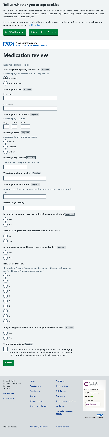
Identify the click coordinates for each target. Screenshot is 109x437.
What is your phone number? (22, 173)
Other (11, 152)
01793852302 (8, 398)
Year (23, 122)
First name (8, 94)
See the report (91, 404)
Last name (8, 104)
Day (5, 122)
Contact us (60, 381)
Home (32, 381)
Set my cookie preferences (43, 32)
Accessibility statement (38, 427)
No (10, 225)
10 (10, 321)
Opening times (62, 386)
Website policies (62, 427)
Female (12, 146)
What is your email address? (21, 184)
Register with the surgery (39, 406)
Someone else (15, 83)
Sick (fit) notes (61, 391)
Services (33, 396)
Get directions (8, 393)
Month (15, 122)
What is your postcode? (19, 157)
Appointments (35, 386)
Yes (10, 219)
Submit (8, 362)
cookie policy (34, 25)
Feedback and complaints (66, 401)
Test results (60, 396)
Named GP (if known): (13, 202)
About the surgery (37, 401)
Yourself (13, 78)
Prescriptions (35, 391)
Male (11, 141)
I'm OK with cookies (14, 32)
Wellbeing (60, 406)
